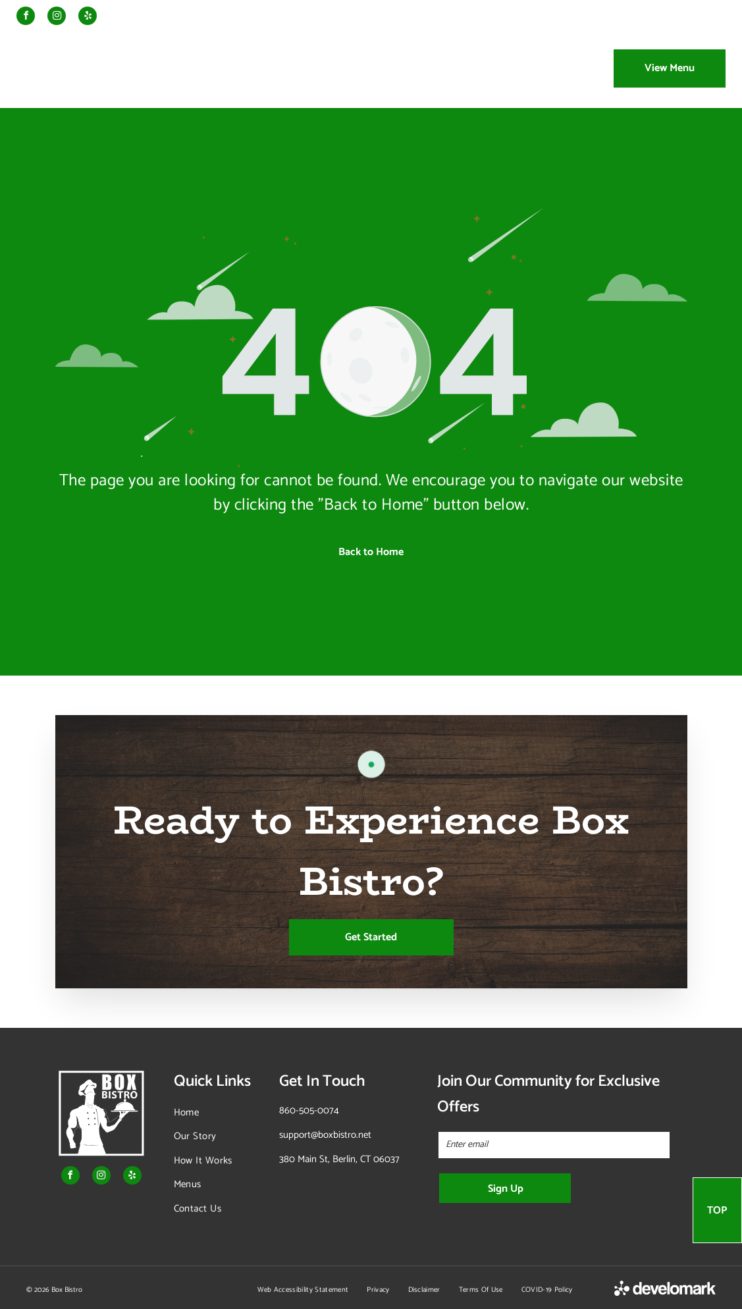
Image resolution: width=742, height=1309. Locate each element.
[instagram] (56, 17)
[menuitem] (194, 68)
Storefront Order (687, 17)
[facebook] (25, 17)
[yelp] (87, 17)
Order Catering (605, 17)
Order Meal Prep (525, 17)
